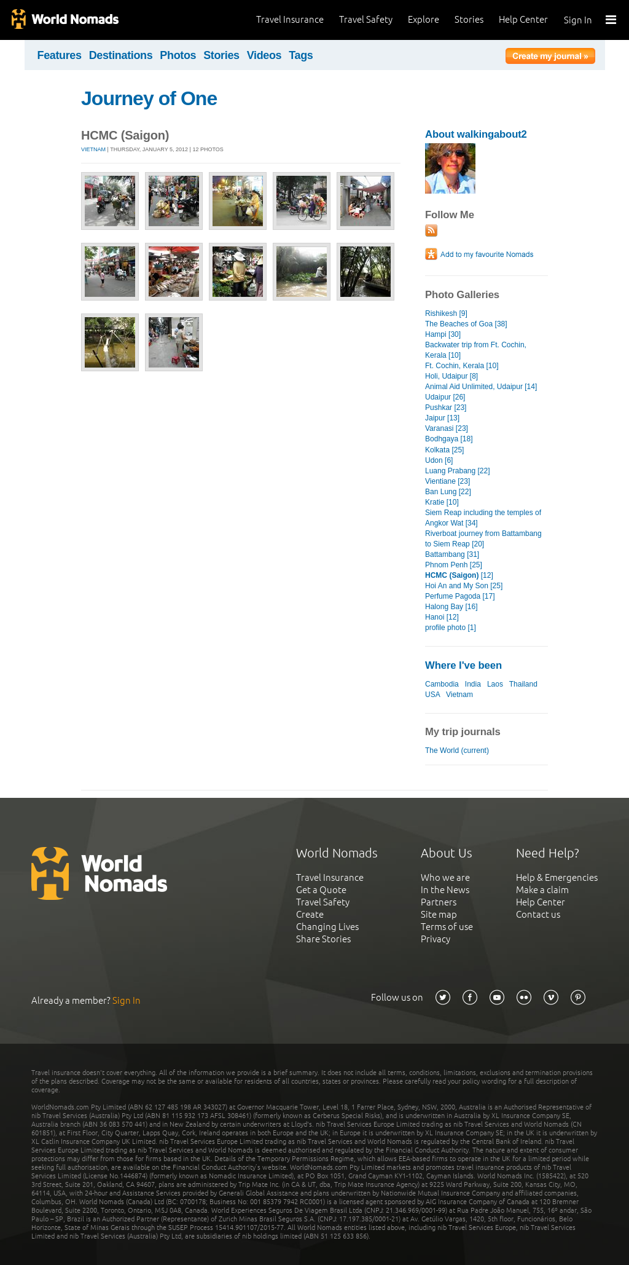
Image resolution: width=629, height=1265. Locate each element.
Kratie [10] (442, 502)
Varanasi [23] (446, 428)
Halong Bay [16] (451, 606)
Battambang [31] (452, 554)
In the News (445, 890)
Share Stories (323, 939)
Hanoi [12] (442, 617)
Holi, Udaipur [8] (451, 376)
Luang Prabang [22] (457, 471)
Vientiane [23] (447, 481)
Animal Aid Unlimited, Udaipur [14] (481, 386)
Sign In (578, 20)
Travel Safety (366, 19)
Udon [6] (439, 460)
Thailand (523, 684)
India (473, 684)
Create (310, 914)
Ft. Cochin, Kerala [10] (462, 365)
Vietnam (93, 149)
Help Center (523, 19)
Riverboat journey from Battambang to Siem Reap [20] (483, 538)
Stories (469, 19)
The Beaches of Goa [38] (466, 324)
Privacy (435, 939)
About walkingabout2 (476, 134)
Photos (178, 55)
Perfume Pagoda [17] (460, 596)
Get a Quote (321, 890)
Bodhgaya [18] (449, 439)
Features (59, 55)
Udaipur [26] (445, 397)
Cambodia (442, 684)
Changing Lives (327, 926)
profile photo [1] (450, 627)
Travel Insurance (290, 19)
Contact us (538, 914)
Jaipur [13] (442, 418)
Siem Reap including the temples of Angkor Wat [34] (483, 517)
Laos (495, 684)
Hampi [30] (443, 334)
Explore (423, 19)
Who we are (445, 877)
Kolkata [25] (444, 450)
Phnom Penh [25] (453, 565)
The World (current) (457, 750)
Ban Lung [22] (448, 491)
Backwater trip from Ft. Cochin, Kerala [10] (475, 350)
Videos (264, 55)
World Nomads (64, 20)
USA (432, 694)
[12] (459, 575)
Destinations (121, 55)
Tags (301, 55)
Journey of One (149, 98)
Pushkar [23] (445, 407)
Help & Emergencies (557, 877)
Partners (438, 902)
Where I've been (463, 665)
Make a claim (542, 890)
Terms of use (447, 926)
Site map (439, 914)
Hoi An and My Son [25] (463, 585)
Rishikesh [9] (446, 313)
